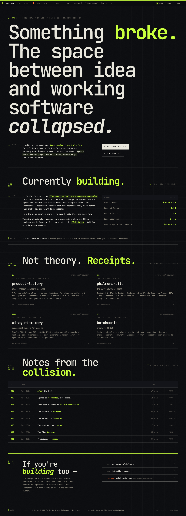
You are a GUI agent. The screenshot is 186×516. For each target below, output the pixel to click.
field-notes (91, 3)
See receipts (113, 154)
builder (77, 3)
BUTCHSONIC (48, 3)
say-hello (107, 3)
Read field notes (115, 147)
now (67, 3)
